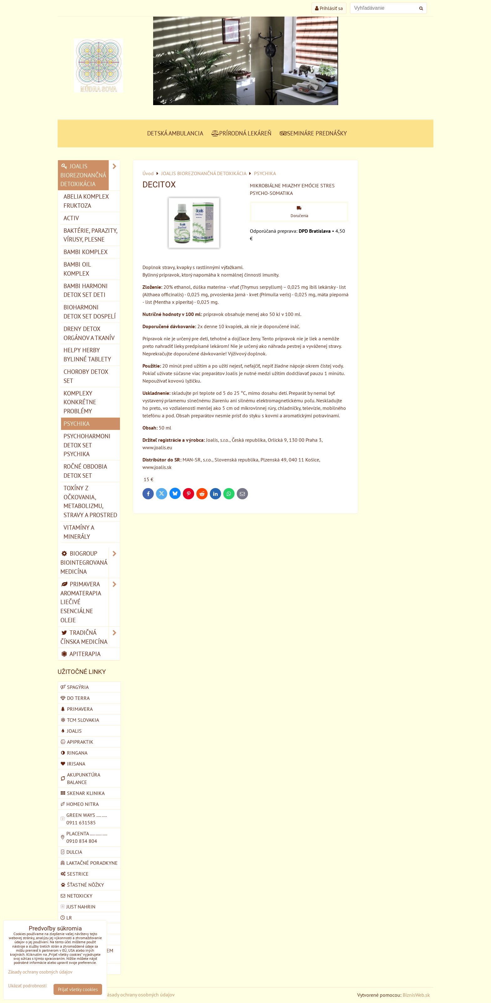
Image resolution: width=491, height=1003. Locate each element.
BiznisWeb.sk (416, 995)
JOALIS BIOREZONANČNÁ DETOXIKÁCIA (90, 175)
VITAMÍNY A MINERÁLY (79, 531)
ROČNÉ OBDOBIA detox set (85, 470)
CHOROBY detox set (86, 376)
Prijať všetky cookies (78, 989)
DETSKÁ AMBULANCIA (175, 133)
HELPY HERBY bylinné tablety (87, 354)
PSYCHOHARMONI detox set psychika (87, 445)
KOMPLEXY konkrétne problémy (80, 402)
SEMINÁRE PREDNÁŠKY (313, 133)
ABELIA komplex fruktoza (86, 200)
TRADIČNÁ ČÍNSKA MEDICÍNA (90, 637)
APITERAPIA (80, 654)
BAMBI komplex (86, 252)
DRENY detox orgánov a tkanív (89, 333)
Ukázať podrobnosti (27, 986)
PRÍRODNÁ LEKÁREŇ (241, 133)
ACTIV (71, 218)
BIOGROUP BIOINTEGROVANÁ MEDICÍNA (90, 562)
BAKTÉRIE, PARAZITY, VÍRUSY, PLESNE (90, 235)
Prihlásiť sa (329, 8)
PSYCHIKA (77, 423)
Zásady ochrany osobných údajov (139, 994)
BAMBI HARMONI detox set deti (86, 290)
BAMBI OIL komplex (77, 268)
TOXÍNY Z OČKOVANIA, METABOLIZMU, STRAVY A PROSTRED (90, 501)
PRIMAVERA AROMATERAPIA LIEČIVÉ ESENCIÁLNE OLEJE (90, 602)
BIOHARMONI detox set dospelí (90, 311)
